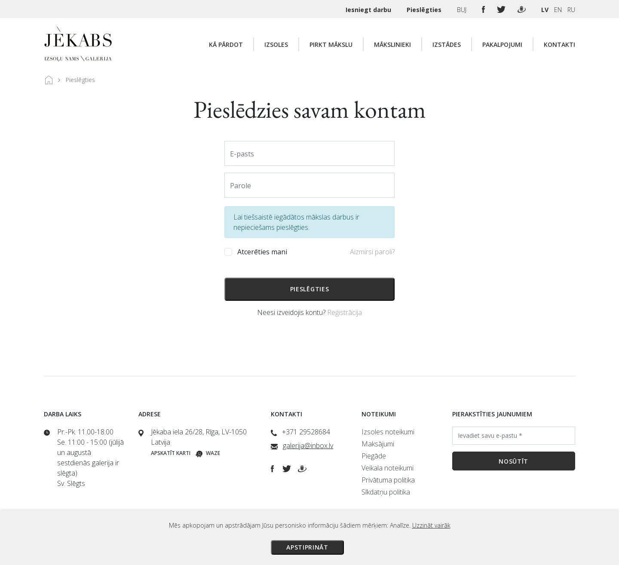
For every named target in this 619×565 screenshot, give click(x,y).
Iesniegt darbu (369, 10)
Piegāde (374, 456)
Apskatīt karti (170, 453)
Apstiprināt (307, 547)
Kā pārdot (226, 44)
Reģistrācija (344, 312)
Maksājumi (378, 444)
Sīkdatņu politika (386, 492)
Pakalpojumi (502, 44)
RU (571, 10)
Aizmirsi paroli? (372, 252)
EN (558, 10)
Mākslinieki (392, 44)
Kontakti (559, 44)
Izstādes (446, 44)
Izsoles (276, 44)
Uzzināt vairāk (431, 525)
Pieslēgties (425, 10)
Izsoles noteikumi (388, 432)
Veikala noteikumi (388, 468)
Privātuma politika (388, 480)
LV (545, 10)
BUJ (462, 10)
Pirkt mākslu (331, 44)
